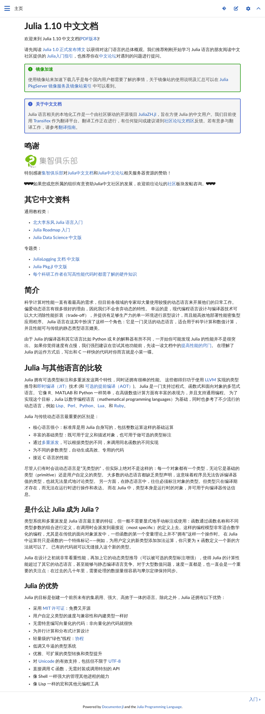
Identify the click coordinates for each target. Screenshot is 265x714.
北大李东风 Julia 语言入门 (58, 222)
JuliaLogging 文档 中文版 (56, 259)
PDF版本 (88, 39)
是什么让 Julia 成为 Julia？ (62, 510)
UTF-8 (114, 661)
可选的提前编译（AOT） (109, 386)
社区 (171, 184)
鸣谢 (31, 146)
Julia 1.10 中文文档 (61, 26)
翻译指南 (67, 127)
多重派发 (50, 442)
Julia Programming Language (159, 707)
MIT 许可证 (54, 608)
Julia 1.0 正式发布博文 (64, 50)
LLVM (210, 380)
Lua (101, 406)
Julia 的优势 (41, 586)
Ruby (119, 406)
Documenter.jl (113, 707)
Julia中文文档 (81, 173)
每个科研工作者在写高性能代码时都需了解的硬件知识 (85, 274)
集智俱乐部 (52, 173)
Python (86, 406)
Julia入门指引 (60, 56)
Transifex (42, 121)
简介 (31, 290)
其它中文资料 (47, 200)
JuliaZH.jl (147, 114)
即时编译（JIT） (53, 386)
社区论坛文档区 (179, 121)
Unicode (46, 661)
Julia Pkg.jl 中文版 (50, 267)
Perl (71, 406)
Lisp (59, 406)
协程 (79, 638)
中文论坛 (107, 56)
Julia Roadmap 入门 (51, 230)
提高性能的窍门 (196, 345)
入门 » (255, 699)
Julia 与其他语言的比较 (63, 368)
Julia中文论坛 (111, 173)
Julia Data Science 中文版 (57, 237)
